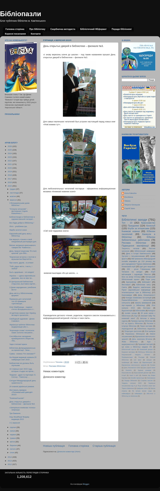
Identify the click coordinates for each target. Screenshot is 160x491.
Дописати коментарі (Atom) (68, 452)
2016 (10, 182)
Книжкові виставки (128, 352)
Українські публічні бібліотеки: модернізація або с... (22, 326)
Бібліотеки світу (143, 285)
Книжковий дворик (146, 349)
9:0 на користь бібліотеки (132, 323)
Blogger (86, 484)
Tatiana (127, 201)
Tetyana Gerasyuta (132, 205)
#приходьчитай (127, 329)
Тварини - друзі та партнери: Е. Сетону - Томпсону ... (22, 376)
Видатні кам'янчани (141, 287)
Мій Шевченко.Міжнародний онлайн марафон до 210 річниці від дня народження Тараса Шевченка (138, 261)
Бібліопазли (20, 14)
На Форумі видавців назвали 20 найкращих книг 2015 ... (22, 358)
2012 (10, 464)
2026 (10, 146)
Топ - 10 (127, 223)
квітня (12, 442)
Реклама (141, 357)
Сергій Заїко (129, 208)
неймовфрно (126, 393)
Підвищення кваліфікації (135, 245)
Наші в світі (134, 375)
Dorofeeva (128, 197)
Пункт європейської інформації (136, 290)
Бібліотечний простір (129, 349)
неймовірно (138, 393)
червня (13, 435)
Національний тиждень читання (136, 354)
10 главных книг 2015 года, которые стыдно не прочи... (22, 370)
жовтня (13, 196)
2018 (10, 175)
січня (12, 453)
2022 (10, 161)
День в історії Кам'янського (138, 253)
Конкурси (151, 311)
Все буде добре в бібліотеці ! (21, 223)
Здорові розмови (144, 370)
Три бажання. (15, 413)
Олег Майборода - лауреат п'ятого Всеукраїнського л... (22, 308)
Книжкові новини (131, 231)
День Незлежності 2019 (132, 367)
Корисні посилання (15, 34)
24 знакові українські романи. (21, 386)
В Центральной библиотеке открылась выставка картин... (23, 283)
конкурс (149, 360)
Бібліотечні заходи (134, 219)
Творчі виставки (146, 326)
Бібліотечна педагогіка (146, 329)
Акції (135, 316)
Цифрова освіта (142, 388)
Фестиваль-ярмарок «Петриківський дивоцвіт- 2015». (21, 392)
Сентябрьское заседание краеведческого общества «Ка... (21, 338)
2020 (10, 168)
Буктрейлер (131, 282)
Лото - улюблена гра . (18, 226)
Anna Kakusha (130, 193)
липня (12, 431)
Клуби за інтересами (138, 228)
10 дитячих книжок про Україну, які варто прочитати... (22, 314)
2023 (10, 157)
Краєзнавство (148, 223)
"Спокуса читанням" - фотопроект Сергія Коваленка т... (18, 211)
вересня (13, 200)
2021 (10, 164)
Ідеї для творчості (147, 267)
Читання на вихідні (132, 272)
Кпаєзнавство (126, 373)
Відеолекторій (127, 311)
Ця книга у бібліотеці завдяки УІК (137, 347)
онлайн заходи (131, 313)
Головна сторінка (14, 29)
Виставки (146, 308)
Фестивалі (126, 285)
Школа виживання (143, 303)
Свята (124, 287)
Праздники (133, 225)
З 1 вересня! (14, 423)
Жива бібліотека (130, 342)
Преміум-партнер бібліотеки (142, 321)
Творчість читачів (130, 248)
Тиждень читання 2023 (132, 383)
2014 (10, 457)
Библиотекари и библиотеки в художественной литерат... (22, 218)
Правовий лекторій (145, 344)
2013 (10, 461)
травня (13, 438)
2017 (10, 179)
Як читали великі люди (142, 391)
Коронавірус (127, 295)
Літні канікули (150, 331)
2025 (10, 150)
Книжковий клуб (128, 267)
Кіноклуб (150, 225)
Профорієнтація (127, 357)
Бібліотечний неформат (145, 251)
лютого (13, 449)
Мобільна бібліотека (145, 352)
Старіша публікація (104, 445)
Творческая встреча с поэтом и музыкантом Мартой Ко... (22, 258)
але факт (137, 360)
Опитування (151, 378)
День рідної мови (149, 367)
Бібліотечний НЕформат (93, 29)
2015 (10, 186)
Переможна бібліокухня (135, 334)
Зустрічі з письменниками (133, 256)
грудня (13, 189)
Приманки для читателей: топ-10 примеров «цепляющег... (20, 301)
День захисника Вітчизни (142, 339)
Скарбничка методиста (62, 29)
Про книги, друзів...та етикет (21, 263)
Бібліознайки (140, 311)
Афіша (136, 362)
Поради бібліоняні (122, 29)
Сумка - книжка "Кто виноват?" (22, 354)
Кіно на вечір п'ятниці (131, 277)
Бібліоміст (146, 282)
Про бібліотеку (37, 29)
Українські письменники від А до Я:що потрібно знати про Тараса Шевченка (138, 385)
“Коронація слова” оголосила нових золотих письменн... (21, 331)
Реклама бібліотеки (57, 366)
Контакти (36, 34)
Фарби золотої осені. (18, 230)
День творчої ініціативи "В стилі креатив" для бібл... (22, 252)
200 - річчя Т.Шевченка (138, 269)
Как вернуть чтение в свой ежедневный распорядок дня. (23, 240)
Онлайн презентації (137, 378)
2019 (10, 172)
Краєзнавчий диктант (141, 373)
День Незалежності (146, 295)
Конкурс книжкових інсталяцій (138, 298)
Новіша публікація (54, 445)
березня (13, 445)
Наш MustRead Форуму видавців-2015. (19, 418)
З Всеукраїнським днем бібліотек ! (19, 204)
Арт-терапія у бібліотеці (133, 305)
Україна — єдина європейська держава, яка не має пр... (22, 277)
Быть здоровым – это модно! (21, 272)
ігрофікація (125, 362)
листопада (14, 193)
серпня (13, 427)
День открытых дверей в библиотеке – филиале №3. (22, 403)
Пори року (150, 279)
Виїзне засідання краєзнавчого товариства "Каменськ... (22, 246)
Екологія (129, 370)
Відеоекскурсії (147, 362)
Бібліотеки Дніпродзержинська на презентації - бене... (22, 349)
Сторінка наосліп (147, 380)
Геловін (152, 365)
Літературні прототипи (133, 331)
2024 (10, 153)
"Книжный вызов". (17, 398)
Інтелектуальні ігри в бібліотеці (136, 292)
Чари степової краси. (18, 344)
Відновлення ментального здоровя (134, 365)
